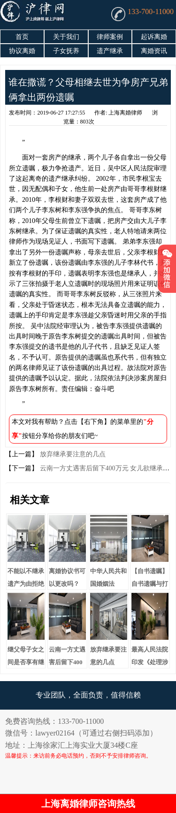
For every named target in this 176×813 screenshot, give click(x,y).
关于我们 (66, 36)
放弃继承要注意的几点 (72, 454)
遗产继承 (110, 50)
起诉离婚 (154, 36)
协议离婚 (22, 50)
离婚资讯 (154, 50)
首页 (22, 36)
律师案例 (110, 36)
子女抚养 (66, 50)
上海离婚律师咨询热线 (88, 803)
